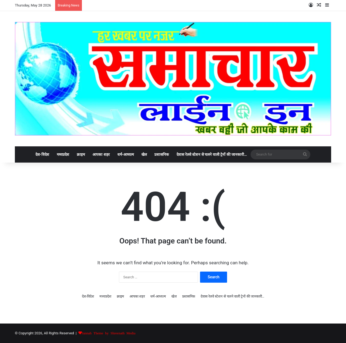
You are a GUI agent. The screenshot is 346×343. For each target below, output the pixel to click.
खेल (144, 154)
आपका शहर (100, 154)
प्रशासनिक (161, 154)
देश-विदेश (42, 154)
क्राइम (81, 154)
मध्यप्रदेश (63, 154)
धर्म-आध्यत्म (125, 154)
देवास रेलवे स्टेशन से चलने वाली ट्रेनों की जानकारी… (212, 154)
